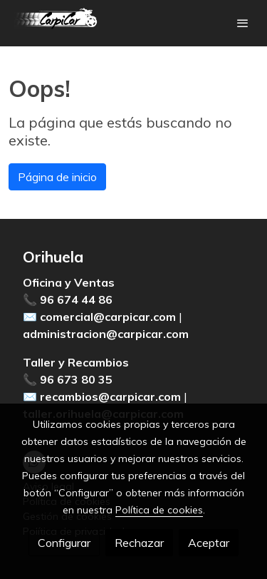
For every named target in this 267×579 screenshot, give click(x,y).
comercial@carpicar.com (108, 316)
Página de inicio (57, 177)
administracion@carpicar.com (106, 334)
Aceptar (208, 543)
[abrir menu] (243, 22)
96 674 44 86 (76, 299)
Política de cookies (159, 509)
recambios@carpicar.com (110, 396)
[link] (57, 23)
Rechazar (139, 543)
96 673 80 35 (76, 379)
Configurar (64, 543)
